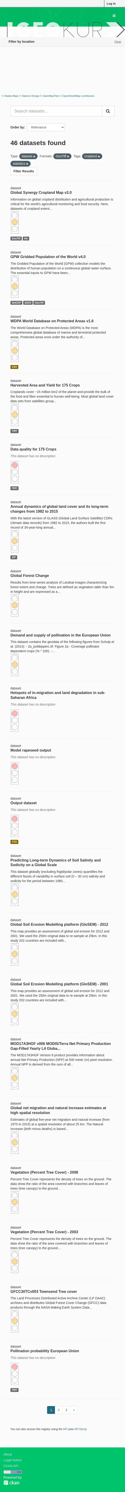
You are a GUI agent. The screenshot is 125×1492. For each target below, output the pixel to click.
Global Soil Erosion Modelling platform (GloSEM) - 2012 (59, 924)
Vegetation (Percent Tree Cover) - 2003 (44, 1232)
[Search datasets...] (56, 111)
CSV (14, 366)
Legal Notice (12, 1460)
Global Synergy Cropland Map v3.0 (41, 193)
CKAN (11, 1482)
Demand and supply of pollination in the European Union (60, 635)
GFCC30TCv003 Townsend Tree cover (43, 1292)
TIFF (14, 430)
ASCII (28, 302)
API (65, 1429)
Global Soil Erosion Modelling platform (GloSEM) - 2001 (59, 984)
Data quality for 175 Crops (33, 449)
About (7, 1454)
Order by (17, 127)
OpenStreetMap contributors (78, 95)
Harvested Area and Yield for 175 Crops (45, 385)
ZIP (14, 557)
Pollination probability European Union (44, 1351)
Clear (117, 41)
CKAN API (11, 1466)
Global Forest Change (29, 576)
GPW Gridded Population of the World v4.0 (48, 257)
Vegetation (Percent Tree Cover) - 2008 (44, 1172)
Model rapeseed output (30, 750)
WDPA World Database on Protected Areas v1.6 (51, 321)
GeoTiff (16, 238)
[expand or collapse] (114, 15)
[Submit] (108, 111)
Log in (111, 3)
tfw (26, 238)
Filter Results (23, 171)
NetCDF (16, 302)
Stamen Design (30, 95)
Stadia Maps (11, 95)
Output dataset (23, 803)
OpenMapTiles (51, 95)
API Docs (80, 1429)
